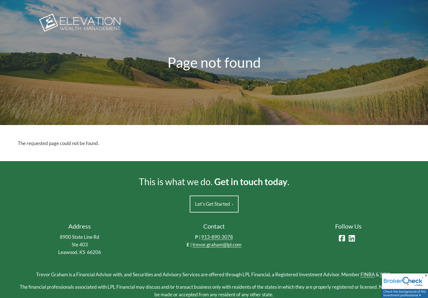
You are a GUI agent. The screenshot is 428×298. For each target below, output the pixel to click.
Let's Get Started (214, 204)
